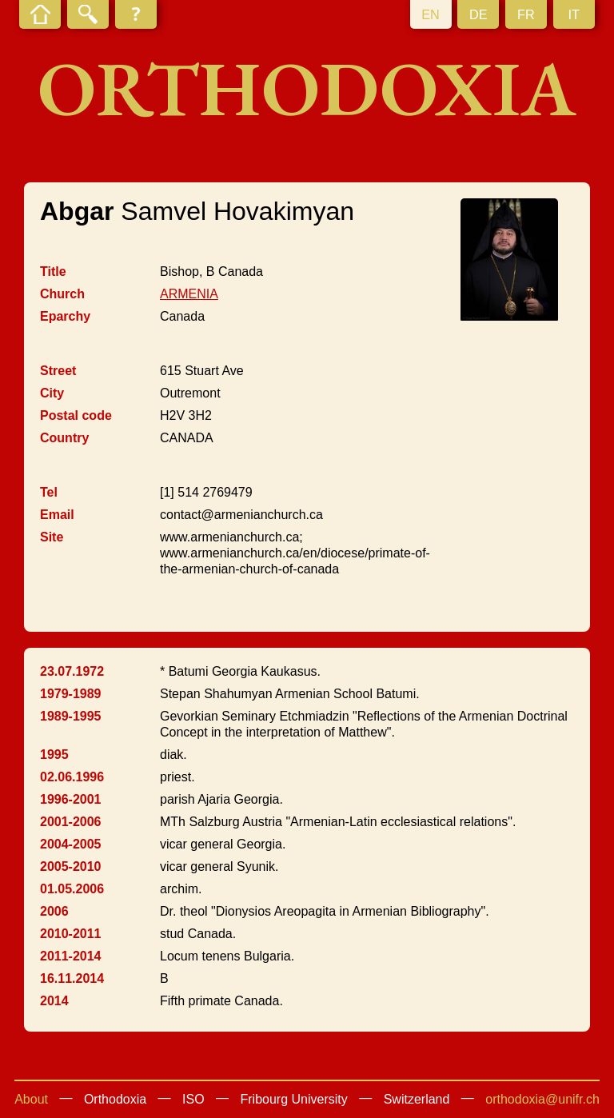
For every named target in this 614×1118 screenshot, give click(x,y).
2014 (54, 1001)
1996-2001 (71, 799)
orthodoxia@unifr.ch (542, 1099)
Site (51, 537)
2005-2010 (71, 866)
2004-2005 (71, 844)
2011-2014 (71, 956)
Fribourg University (294, 1099)
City (52, 393)
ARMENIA (189, 294)
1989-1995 (71, 716)
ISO (193, 1099)
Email (57, 514)
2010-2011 (71, 933)
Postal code (76, 415)
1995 (54, 754)
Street (58, 370)
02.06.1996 (72, 777)
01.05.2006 (72, 889)
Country (64, 438)
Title (53, 271)
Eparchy (65, 316)
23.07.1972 (72, 671)
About (31, 1099)
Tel (49, 492)
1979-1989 (71, 694)
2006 (54, 911)
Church (62, 294)
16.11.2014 (72, 978)
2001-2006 (71, 822)
